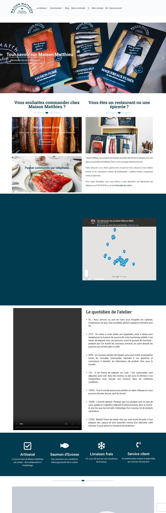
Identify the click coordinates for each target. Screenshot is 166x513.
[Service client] (138, 445)
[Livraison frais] (101, 446)
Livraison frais (101, 454)
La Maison (41, 8)
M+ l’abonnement (113, 8)
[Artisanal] (27, 446)
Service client (138, 454)
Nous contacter (78, 8)
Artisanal (27, 454)
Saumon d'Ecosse (64, 454)
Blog (67, 8)
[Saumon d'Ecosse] (64, 446)
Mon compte (97, 8)
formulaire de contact (124, 185)
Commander (55, 8)
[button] (3, 58)
